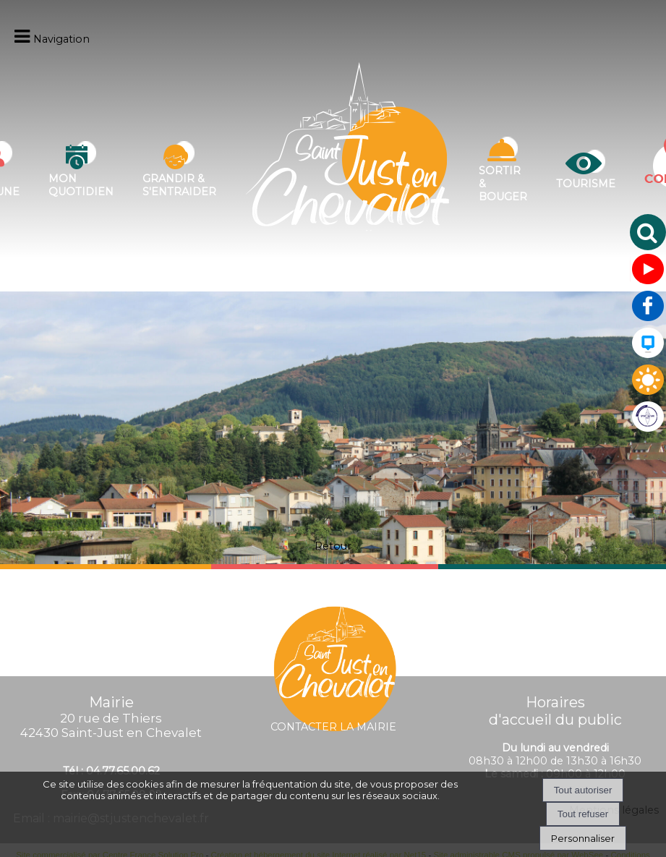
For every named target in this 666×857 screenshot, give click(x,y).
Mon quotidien (81, 185)
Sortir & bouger (503, 183)
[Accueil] (347, 169)
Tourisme (585, 183)
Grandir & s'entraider (179, 185)
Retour (333, 546)
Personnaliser (583, 838)
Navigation (61, 39)
